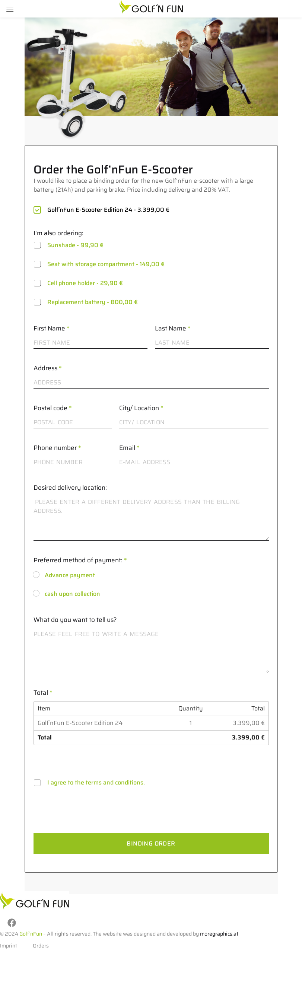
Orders (41, 944)
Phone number (57, 448)
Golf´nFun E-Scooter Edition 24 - (108, 209)
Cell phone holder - (85, 283)
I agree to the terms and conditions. (96, 782)
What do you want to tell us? (75, 619)
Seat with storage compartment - (106, 264)
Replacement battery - (92, 302)
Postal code (53, 408)
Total (43, 692)
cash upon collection (72, 593)
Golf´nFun (30, 932)
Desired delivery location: (70, 487)
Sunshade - (75, 245)
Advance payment (70, 575)
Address (48, 368)
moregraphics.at (219, 932)
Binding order (151, 843)
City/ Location (141, 408)
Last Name (173, 328)
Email (129, 448)
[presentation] (90, 828)
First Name (52, 328)
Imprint (8, 944)
